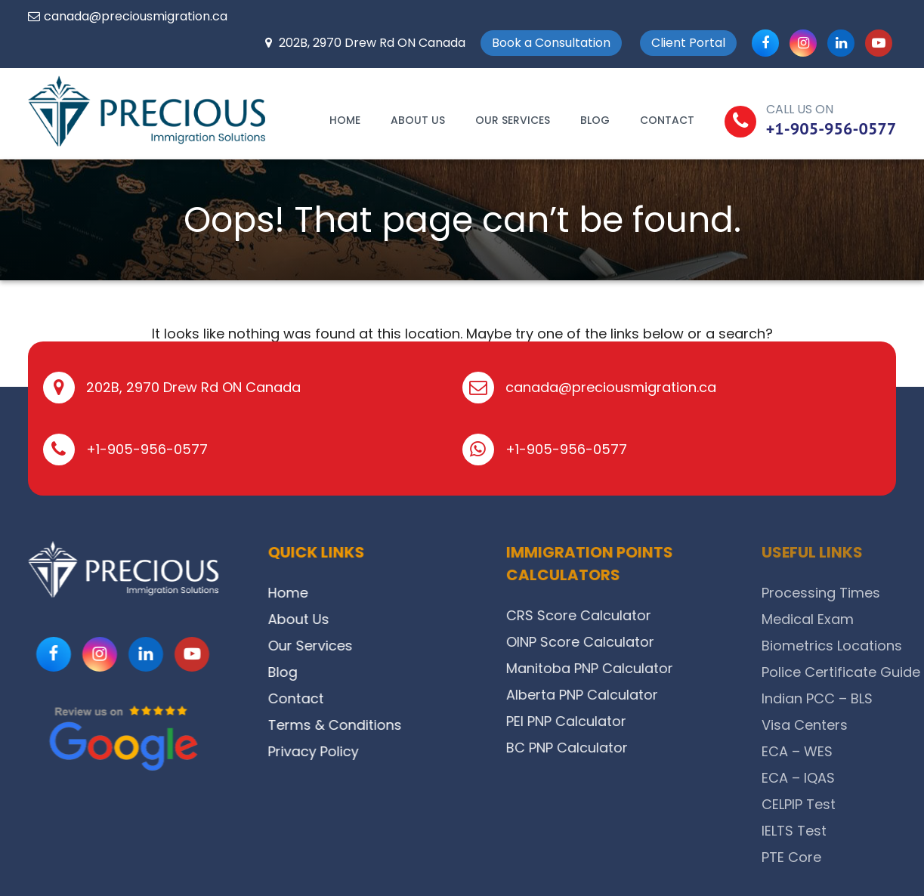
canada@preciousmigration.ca (135, 16)
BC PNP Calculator (602, 747)
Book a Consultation (551, 42)
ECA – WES (861, 751)
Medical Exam (872, 619)
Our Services (512, 120)
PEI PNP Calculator (601, 721)
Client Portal (688, 42)
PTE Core (855, 857)
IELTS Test (858, 830)
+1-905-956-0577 (831, 128)
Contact (667, 120)
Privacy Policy (328, 751)
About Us (418, 120)
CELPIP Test (863, 804)
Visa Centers (869, 724)
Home (344, 120)
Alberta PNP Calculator (617, 694)
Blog (595, 120)
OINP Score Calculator (615, 641)
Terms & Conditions (350, 724)
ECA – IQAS (862, 777)
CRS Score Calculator (613, 615)
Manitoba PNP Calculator (624, 668)
